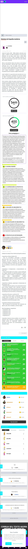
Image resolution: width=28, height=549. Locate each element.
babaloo (8, 397)
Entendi (8, 543)
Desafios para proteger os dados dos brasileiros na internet (12, 344)
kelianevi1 (9, 417)
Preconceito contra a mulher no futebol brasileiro (14, 364)
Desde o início (22, 430)
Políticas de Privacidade (17, 543)
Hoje (6, 430)
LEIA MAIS (14, 472)
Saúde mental (15, 491)
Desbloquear (14, 130)
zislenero (9, 407)
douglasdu (9, 374)
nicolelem (10, 46)
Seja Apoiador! (14, 422)
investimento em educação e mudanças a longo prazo (13, 387)
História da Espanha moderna (10, 39)
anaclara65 (9, 360)
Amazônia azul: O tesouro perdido (12, 354)
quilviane (9, 383)
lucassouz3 (9, 388)
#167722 (24, 251)
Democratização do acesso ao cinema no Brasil (13, 377)
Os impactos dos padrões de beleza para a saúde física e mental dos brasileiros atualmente (13, 359)
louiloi (8, 443)
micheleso (9, 369)
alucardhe (9, 438)
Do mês (14, 340)
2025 (15, 464)
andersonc (9, 365)
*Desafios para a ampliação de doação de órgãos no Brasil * (13, 368)
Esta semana (13, 430)
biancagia (9, 453)
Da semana (6, 340)
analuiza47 (9, 379)
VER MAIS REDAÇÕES (14, 518)
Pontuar (14, 110)
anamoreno (9, 355)
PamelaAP (9, 346)
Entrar (25, 1)
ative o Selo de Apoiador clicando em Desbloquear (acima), (13, 160)
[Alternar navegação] (2, 2)
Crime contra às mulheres (15, 478)
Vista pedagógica (14, 133)
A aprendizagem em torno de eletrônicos (14, 505)
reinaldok (9, 351)
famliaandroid (10, 402)
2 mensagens (24, 333)
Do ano (22, 340)
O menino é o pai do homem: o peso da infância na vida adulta (13, 382)
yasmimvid (9, 448)
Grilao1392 (9, 433)
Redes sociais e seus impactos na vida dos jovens (13, 373)
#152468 (24, 51)
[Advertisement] (14, 19)
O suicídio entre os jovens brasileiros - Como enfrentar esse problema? (13, 349)
